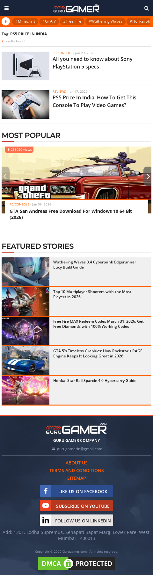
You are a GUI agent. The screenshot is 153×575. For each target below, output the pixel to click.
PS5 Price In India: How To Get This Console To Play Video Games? (94, 101)
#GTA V (49, 21)
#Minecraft (25, 21)
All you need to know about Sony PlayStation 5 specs (93, 62)
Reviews (59, 91)
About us (77, 463)
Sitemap (76, 478)
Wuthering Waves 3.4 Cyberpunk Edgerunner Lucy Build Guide (94, 264)
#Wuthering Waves (105, 21)
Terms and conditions (76, 470)
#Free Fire (72, 21)
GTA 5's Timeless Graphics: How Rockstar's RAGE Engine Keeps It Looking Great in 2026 (97, 353)
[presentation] (5, 176)
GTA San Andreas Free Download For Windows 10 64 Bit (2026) (71, 214)
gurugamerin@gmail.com (79, 448)
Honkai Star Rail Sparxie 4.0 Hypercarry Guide (94, 380)
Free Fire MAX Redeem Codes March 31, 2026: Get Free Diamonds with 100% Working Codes (98, 324)
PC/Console (62, 53)
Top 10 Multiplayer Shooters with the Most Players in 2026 (92, 294)
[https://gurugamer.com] (76, 428)
